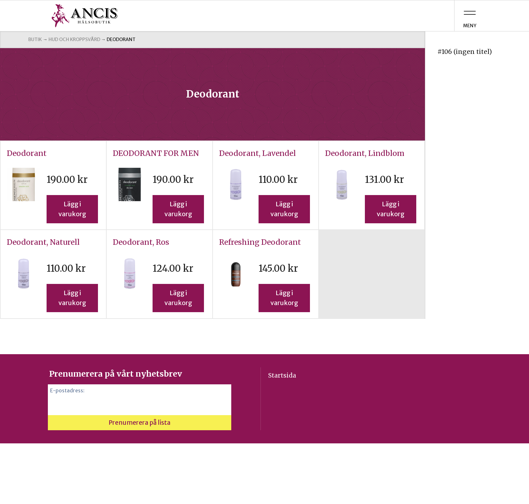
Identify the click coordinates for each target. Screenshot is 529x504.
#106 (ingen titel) (464, 52)
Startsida (282, 375)
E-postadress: (67, 391)
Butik (35, 39)
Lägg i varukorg (72, 209)
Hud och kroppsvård (74, 39)
